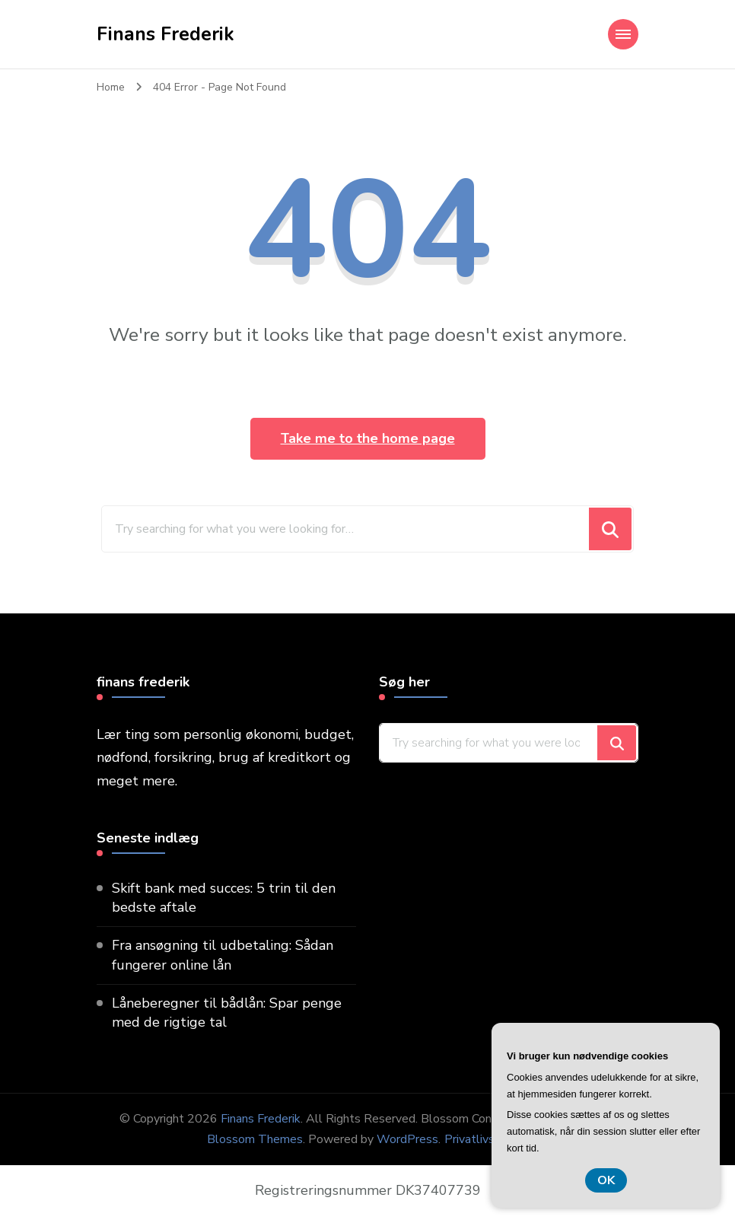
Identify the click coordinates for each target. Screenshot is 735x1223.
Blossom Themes (255, 1139)
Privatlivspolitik (486, 1139)
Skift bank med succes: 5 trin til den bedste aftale (224, 897)
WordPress (407, 1139)
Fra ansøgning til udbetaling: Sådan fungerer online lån (222, 954)
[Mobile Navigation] (623, 34)
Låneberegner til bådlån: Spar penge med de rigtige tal (227, 1012)
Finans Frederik (165, 34)
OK (606, 1180)
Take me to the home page (368, 438)
